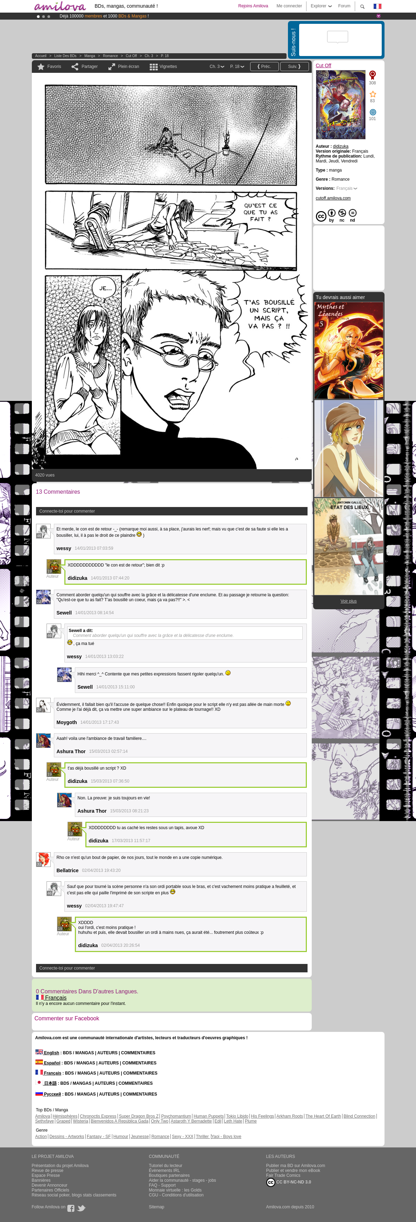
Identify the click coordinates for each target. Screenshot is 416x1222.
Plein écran (128, 66)
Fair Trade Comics (283, 1175)
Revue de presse (48, 1170)
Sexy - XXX (182, 1136)
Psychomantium (176, 1116)
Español (48, 1063)
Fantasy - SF (99, 1136)
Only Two (159, 1121)
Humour (120, 1136)
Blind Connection (359, 1116)
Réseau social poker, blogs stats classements (74, 1195)
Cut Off (131, 56)
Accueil (41, 56)
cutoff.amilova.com (333, 198)
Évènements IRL (164, 1170)
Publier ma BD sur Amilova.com (295, 1165)
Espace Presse (46, 1175)
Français (51, 998)
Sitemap (156, 1206)
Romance (110, 56)
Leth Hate (233, 1121)
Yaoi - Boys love (226, 1136)
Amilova (42, 1116)
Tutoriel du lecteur (166, 1165)
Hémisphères (65, 1116)
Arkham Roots (289, 1116)
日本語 (46, 1083)
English (47, 1052)
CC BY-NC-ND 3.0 (288, 1182)
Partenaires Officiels (50, 1190)
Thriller (203, 1136)
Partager (90, 66)
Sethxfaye (44, 1121)
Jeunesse (140, 1136)
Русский (48, 1094)
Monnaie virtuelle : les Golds (175, 1190)
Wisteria (80, 1121)
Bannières (41, 1180)
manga (89, 56)
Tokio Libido (237, 1116)
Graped (63, 1121)
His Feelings (262, 1116)
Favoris (54, 66)
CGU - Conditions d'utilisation (176, 1195)
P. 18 (165, 56)
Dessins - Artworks (66, 1136)
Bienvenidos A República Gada (119, 1121)
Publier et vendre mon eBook (293, 1170)
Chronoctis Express (98, 1116)
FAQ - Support (162, 1185)
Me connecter (289, 6)
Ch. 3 (149, 56)
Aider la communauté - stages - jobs (182, 1180)
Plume (251, 1121)
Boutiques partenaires (169, 1175)
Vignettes (168, 66)
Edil (217, 1121)
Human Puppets (208, 1116)
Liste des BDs (65, 56)
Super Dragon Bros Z (138, 1116)
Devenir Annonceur (50, 1185)
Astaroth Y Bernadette (191, 1121)
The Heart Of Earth (323, 1116)
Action (41, 1136)
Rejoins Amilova (253, 6)
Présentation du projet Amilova (60, 1165)
